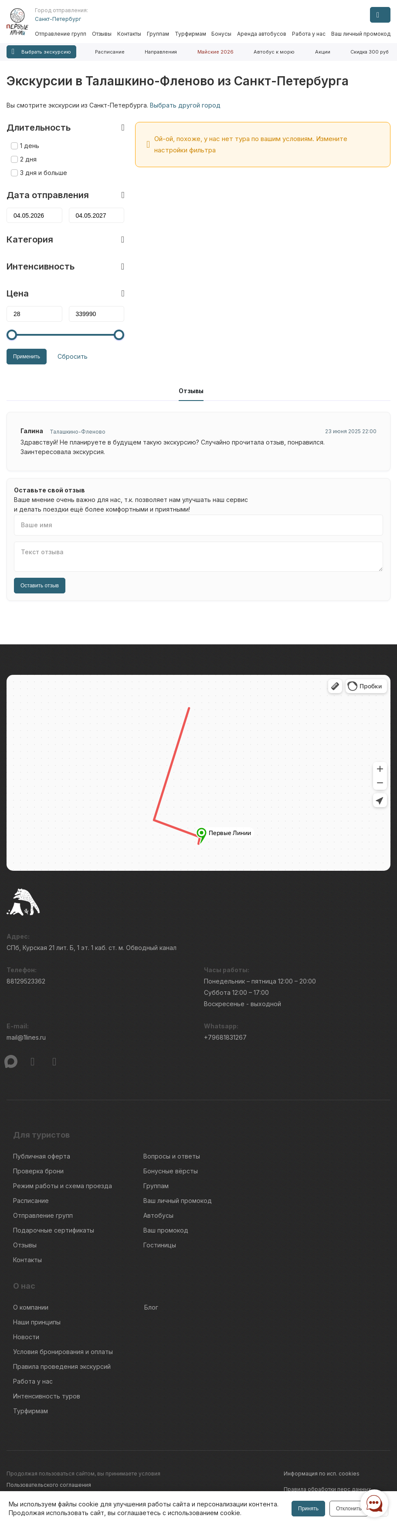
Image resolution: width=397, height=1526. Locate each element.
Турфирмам (190, 33)
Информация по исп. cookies (322, 1473)
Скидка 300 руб (369, 52)
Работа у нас (309, 33)
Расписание (110, 52)
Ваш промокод (165, 1230)
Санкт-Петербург (58, 19)
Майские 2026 (215, 52)
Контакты (129, 33)
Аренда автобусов (261, 33)
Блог (151, 1307)
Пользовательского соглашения (49, 1485)
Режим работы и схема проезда (62, 1185)
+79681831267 (225, 1037)
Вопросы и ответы (171, 1156)
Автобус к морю (274, 52)
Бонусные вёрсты (170, 1171)
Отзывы (102, 33)
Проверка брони (38, 1171)
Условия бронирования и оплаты (63, 1351)
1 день (29, 145)
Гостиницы (159, 1245)
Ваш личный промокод (360, 33)
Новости (26, 1337)
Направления (161, 52)
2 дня (28, 159)
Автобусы (158, 1215)
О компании (30, 1307)
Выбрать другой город (185, 105)
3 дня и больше (43, 172)
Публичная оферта (41, 1156)
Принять (308, 1509)
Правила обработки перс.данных (327, 1489)
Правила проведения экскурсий (62, 1366)
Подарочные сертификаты (53, 1230)
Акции (322, 52)
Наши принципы (37, 1322)
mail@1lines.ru (26, 1037)
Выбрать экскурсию (41, 51)
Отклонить (349, 1509)
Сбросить (73, 356)
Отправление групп (60, 33)
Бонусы (221, 33)
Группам (158, 33)
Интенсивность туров (46, 1396)
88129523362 (26, 981)
